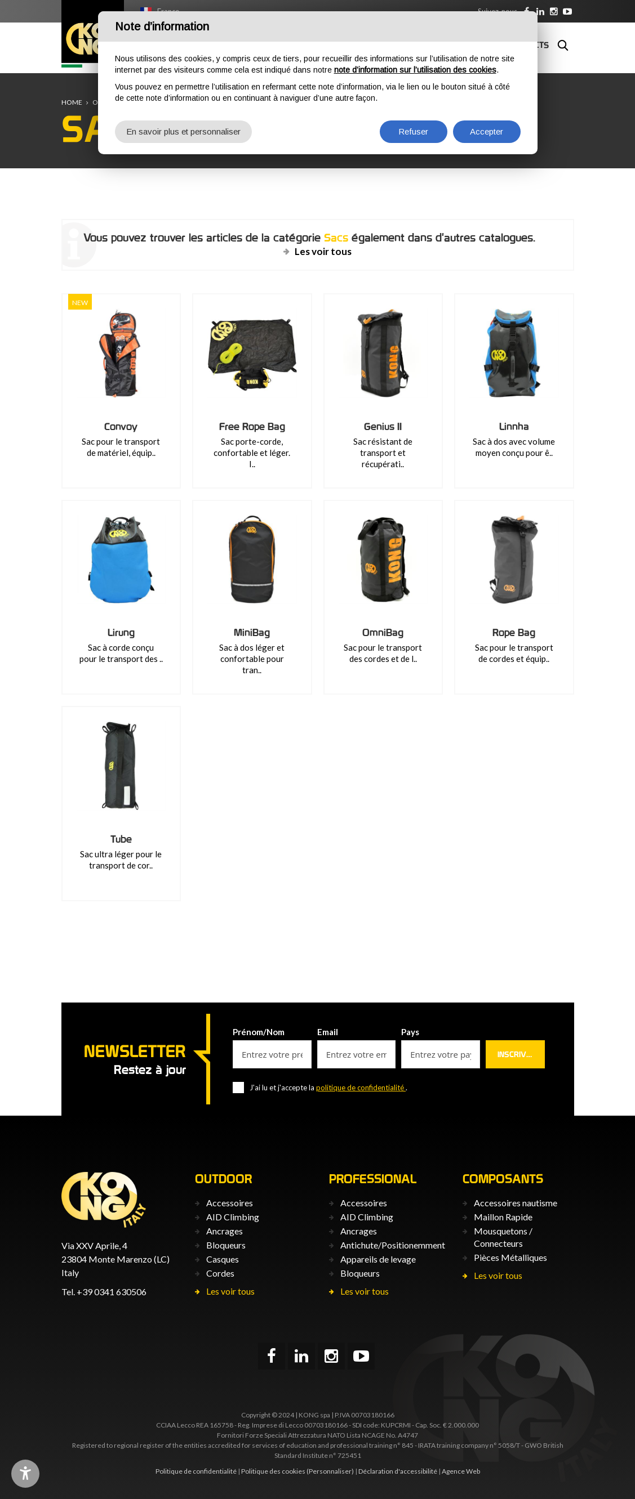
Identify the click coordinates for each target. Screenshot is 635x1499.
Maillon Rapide (503, 1216)
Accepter (486, 131)
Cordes (220, 1273)
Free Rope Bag (252, 426)
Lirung (121, 632)
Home (71, 102)
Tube (121, 839)
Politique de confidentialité (196, 1471)
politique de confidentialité (361, 1087)
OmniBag (382, 632)
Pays (410, 1032)
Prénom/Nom (259, 1032)
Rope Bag (513, 632)
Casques (222, 1259)
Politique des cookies (273, 1471)
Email (327, 1032)
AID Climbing (232, 1216)
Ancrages (224, 1230)
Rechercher (563, 45)
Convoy (120, 426)
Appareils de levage (378, 1259)
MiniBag (252, 632)
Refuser (413, 131)
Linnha (514, 426)
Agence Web (461, 1471)
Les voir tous (323, 251)
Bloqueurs (226, 1245)
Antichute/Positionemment (392, 1245)
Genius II (383, 426)
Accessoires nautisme (515, 1202)
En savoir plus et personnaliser (183, 131)
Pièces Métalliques (510, 1257)
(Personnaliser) (330, 1471)
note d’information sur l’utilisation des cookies (415, 69)
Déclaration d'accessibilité (397, 1471)
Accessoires (229, 1202)
